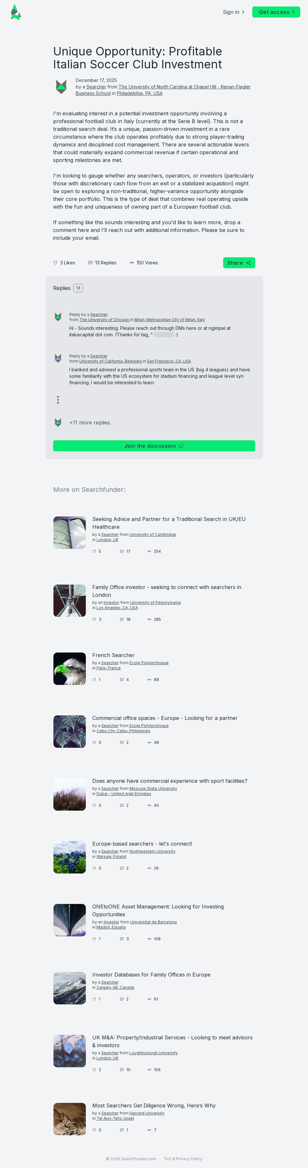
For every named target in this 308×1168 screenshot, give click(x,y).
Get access (277, 12)
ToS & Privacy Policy (183, 1158)
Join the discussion (154, 446)
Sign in (234, 12)
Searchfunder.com (138, 1158)
